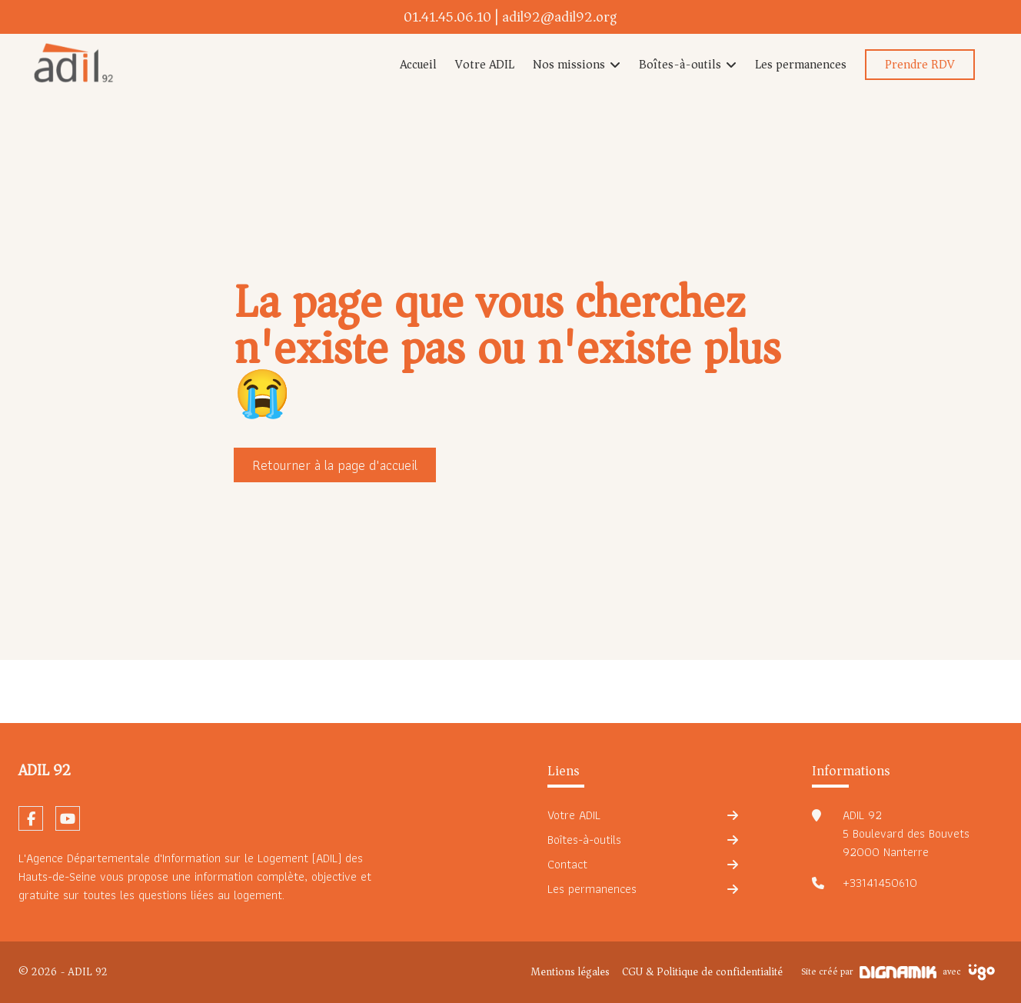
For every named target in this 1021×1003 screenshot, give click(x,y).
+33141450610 (880, 883)
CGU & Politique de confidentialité (702, 972)
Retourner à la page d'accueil (334, 465)
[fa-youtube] (67, 818)
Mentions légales (570, 972)
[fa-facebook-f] (30, 818)
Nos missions (569, 64)
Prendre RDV (920, 64)
